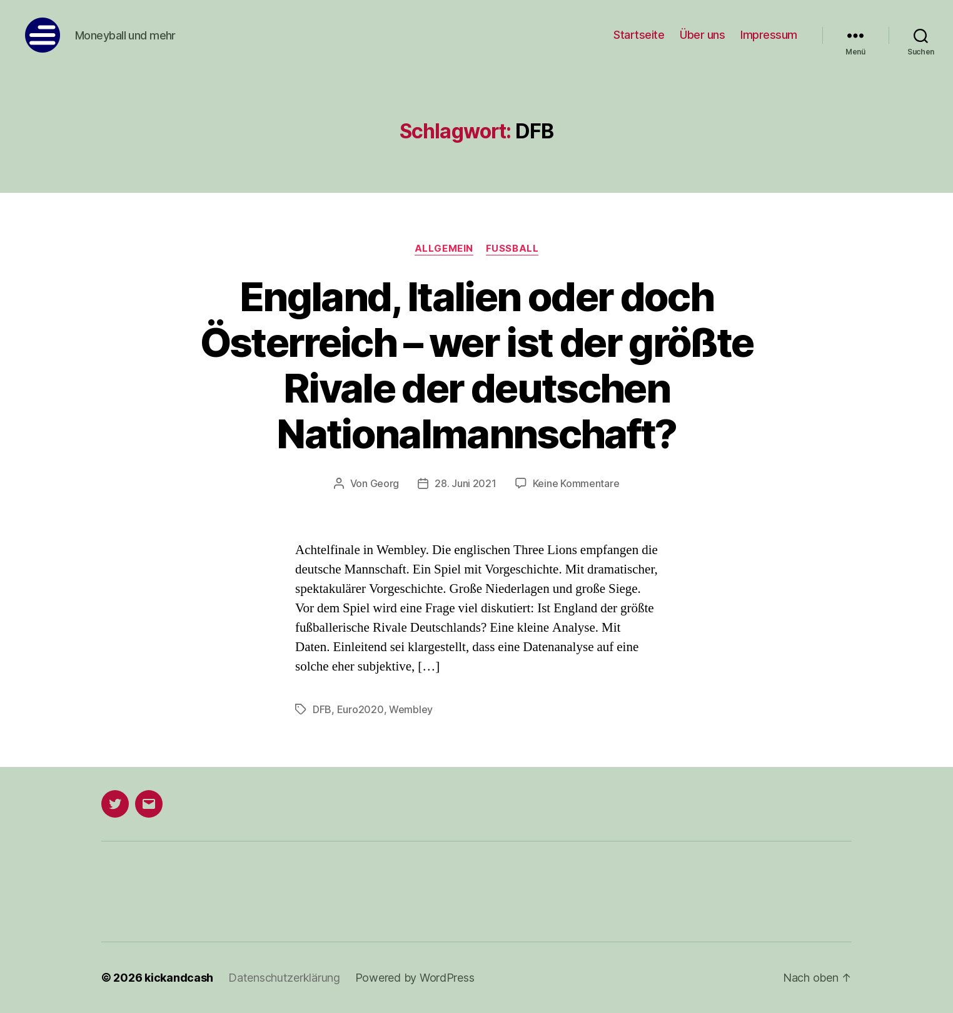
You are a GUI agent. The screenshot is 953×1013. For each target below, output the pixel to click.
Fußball (512, 248)
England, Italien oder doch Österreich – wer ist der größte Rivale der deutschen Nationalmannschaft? (477, 365)
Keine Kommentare (576, 483)
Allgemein (444, 248)
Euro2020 (360, 709)
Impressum (768, 34)
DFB (322, 709)
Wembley (411, 709)
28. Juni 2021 (466, 483)
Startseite (638, 34)
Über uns (702, 34)
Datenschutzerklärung (284, 977)
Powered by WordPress (415, 977)
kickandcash (178, 977)
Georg (385, 483)
